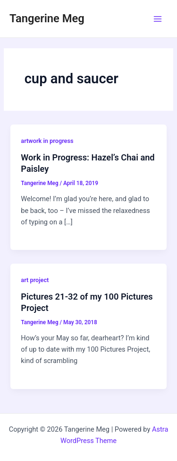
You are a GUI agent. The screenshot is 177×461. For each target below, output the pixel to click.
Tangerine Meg (46, 18)
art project (35, 280)
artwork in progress (47, 140)
